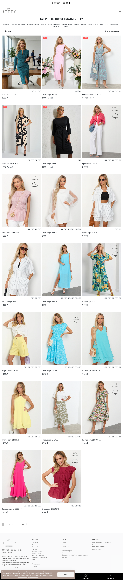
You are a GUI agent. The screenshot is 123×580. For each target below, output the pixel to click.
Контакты (65, 545)
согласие (20, 575)
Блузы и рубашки (37, 551)
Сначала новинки (113, 31)
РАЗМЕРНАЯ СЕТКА (98, 547)
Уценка (34, 566)
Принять (65, 574)
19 (23, 524)
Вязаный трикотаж (38, 547)
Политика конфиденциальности (73, 553)
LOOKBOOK (65, 547)
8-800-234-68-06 (58, 3)
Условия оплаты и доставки (101, 542)
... (19, 524)
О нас (64, 542)
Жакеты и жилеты (38, 555)
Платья (34, 549)
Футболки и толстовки (39, 557)
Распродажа (36, 564)
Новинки (35, 542)
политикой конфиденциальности (28, 577)
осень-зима (35, 562)
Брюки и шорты (37, 553)
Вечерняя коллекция (39, 545)
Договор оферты (67, 551)
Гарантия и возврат (98, 545)
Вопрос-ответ (96, 549)
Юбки (33, 560)
